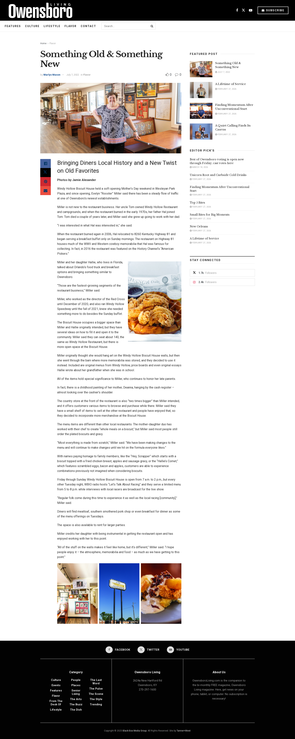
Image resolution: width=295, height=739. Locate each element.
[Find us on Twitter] (243, 10)
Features (13, 26)
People (76, 680)
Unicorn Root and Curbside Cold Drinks (218, 175)
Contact (88, 26)
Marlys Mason (51, 74)
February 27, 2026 (225, 89)
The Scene (96, 694)
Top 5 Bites (197, 202)
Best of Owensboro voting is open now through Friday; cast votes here (217, 161)
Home (43, 43)
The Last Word (96, 681)
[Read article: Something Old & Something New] (201, 69)
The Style (96, 699)
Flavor (71, 26)
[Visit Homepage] (39, 10)
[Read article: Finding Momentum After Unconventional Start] (201, 111)
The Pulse (96, 688)
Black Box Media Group (135, 730)
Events (56, 685)
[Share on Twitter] (45, 172)
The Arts (76, 699)
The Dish (76, 709)
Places (75, 685)
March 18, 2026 (199, 167)
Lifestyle (52, 26)
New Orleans (199, 226)
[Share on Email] (45, 190)
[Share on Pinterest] (45, 181)
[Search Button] (152, 26)
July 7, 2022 (72, 74)
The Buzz (75, 704)
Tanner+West (184, 730)
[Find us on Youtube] (250, 10)
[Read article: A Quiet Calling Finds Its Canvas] (201, 131)
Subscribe (273, 10)
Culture (32, 26)
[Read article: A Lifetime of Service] (201, 90)
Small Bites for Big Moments (210, 214)
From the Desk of (55, 702)
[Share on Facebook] (45, 163)
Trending (96, 704)
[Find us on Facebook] (237, 10)
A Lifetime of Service (230, 84)
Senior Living (75, 692)
